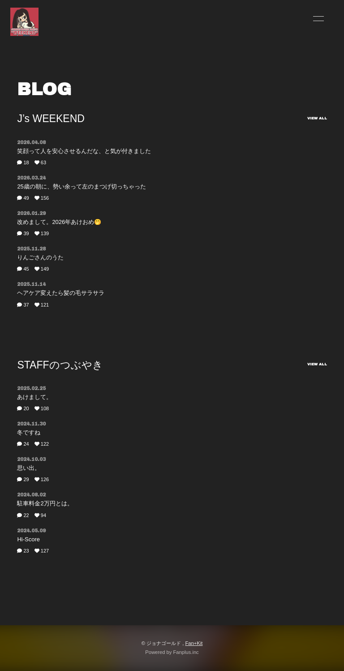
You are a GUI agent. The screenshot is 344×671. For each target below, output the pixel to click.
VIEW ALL (317, 118)
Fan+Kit (193, 643)
